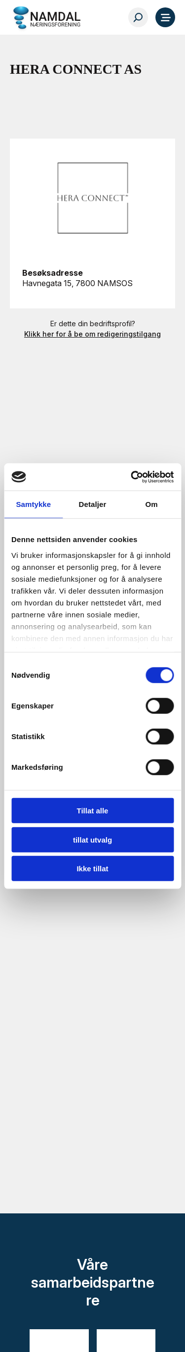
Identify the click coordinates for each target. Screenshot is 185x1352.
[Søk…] (138, 17)
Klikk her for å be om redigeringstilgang (92, 334)
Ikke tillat (92, 868)
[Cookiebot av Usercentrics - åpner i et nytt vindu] (132, 476)
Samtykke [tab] (33, 504)
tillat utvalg (92, 839)
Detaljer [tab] (93, 504)
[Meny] (165, 17)
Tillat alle (93, 810)
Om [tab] (152, 504)
